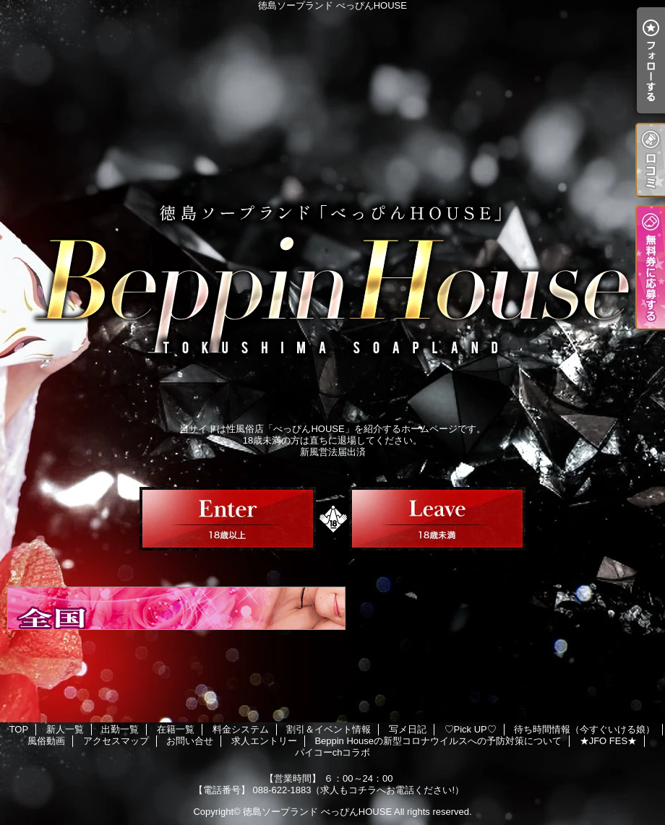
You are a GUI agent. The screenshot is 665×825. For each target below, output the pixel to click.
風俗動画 (46, 740)
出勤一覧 (120, 729)
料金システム (241, 729)
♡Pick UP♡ (471, 729)
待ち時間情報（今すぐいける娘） (584, 729)
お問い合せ (189, 740)
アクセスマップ (116, 740)
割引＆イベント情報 (328, 729)
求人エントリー (264, 740)
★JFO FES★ (608, 740)
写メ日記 (407, 729)
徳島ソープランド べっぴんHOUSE (317, 811)
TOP (19, 729)
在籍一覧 (175, 729)
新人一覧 (65, 729)
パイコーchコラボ (333, 752)
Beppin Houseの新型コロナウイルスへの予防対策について (438, 740)
